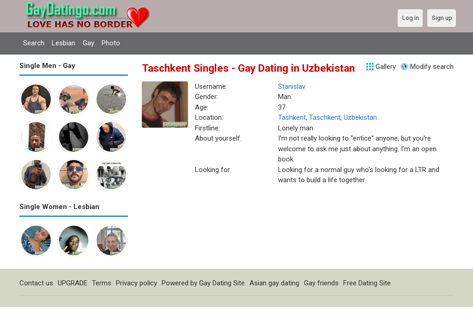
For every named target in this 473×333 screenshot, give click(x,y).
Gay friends (321, 283)
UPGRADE (72, 283)
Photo (111, 43)
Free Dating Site (367, 283)
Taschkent (324, 117)
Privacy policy (136, 283)
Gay (88, 43)
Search (33, 43)
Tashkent (292, 117)
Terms (101, 283)
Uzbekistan (360, 117)
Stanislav (291, 86)
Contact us (36, 283)
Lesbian (63, 43)
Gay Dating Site (222, 283)
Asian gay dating (274, 283)
